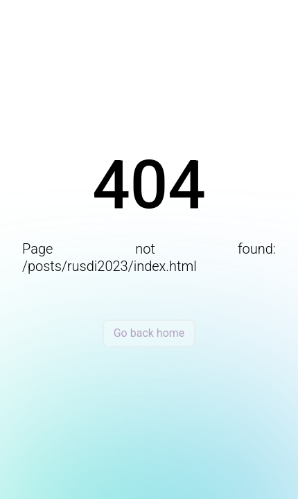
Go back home (149, 333)
